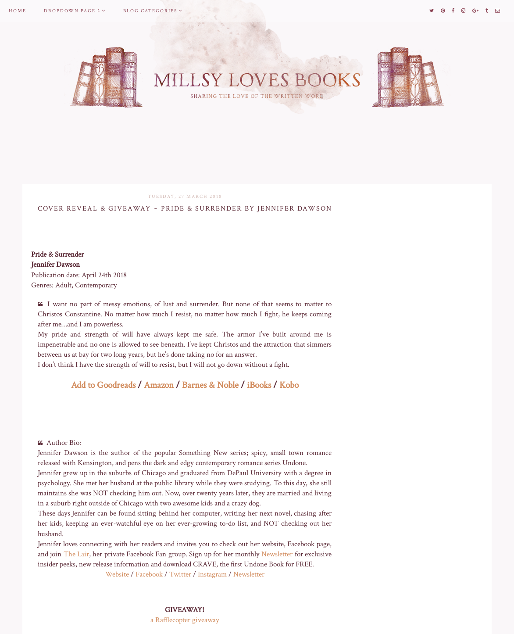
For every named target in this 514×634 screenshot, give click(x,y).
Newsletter (277, 554)
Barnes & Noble (210, 385)
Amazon (159, 385)
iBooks (259, 385)
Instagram (212, 574)
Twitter (180, 574)
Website (117, 574)
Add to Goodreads (103, 385)
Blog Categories (150, 11)
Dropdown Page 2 (72, 11)
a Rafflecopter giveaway (184, 620)
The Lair (76, 554)
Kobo (289, 385)
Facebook (149, 574)
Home (17, 11)
